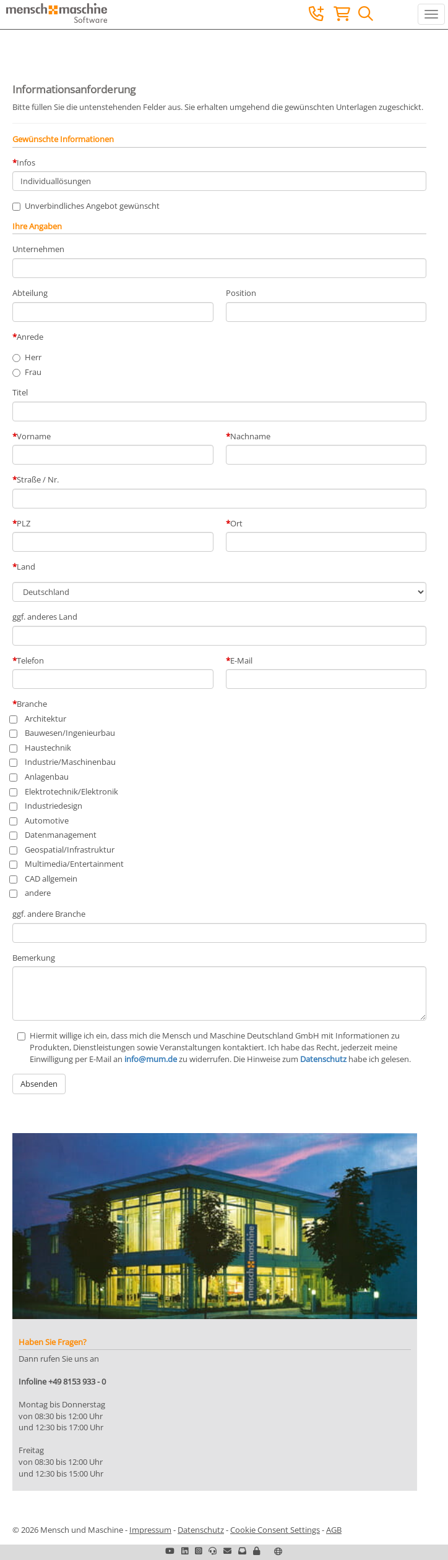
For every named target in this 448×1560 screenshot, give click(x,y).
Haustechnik (41, 747)
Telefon (30, 660)
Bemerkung (33, 957)
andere (31, 892)
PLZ (23, 523)
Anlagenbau (40, 776)
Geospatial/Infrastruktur (63, 849)
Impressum (150, 1529)
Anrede (30, 336)
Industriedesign (47, 805)
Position (241, 292)
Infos (26, 162)
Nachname (250, 436)
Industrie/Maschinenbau (64, 761)
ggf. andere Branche (48, 913)
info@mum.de (150, 1059)
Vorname (34, 436)
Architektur (39, 718)
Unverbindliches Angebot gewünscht (86, 205)
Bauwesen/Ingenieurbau (63, 732)
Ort (236, 523)
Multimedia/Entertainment (68, 863)
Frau (33, 371)
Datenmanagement (54, 834)
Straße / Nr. (38, 479)
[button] (256, 1550)
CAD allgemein (44, 878)
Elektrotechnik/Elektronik (65, 791)
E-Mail (241, 660)
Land (26, 566)
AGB (334, 1529)
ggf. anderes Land (44, 616)
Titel (20, 392)
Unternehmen (38, 249)
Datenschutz (323, 1059)
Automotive (40, 820)
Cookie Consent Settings (275, 1529)
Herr (33, 357)
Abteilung (30, 292)
